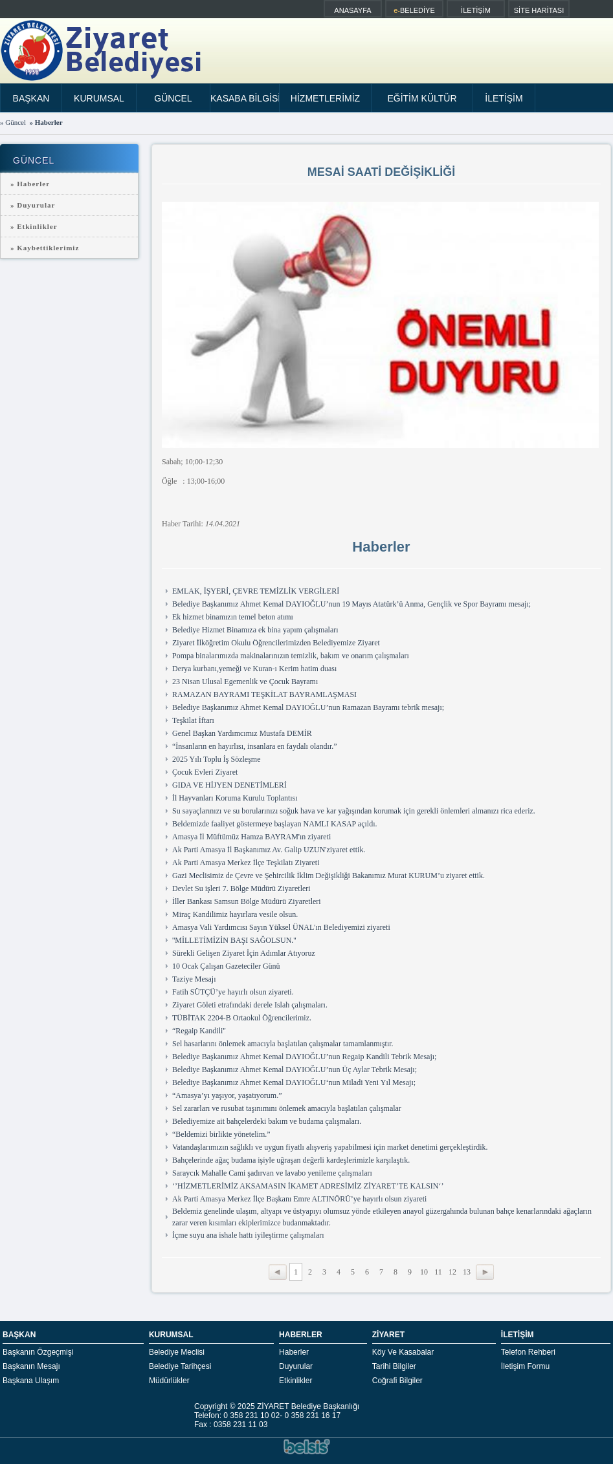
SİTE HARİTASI (539, 10)
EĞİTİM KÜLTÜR (421, 98)
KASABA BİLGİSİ (245, 98)
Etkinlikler (295, 1380)
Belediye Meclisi (177, 1352)
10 (424, 1271)
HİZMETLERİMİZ (325, 98)
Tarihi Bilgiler (394, 1366)
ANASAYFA (352, 10)
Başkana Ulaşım (31, 1380)
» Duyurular (32, 205)
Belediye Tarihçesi (180, 1366)
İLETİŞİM (476, 10)
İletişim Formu (525, 1366)
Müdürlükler (169, 1380)
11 (438, 1271)
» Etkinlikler (34, 226)
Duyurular (296, 1366)
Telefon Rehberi (528, 1352)
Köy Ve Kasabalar (403, 1352)
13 (467, 1271)
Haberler (294, 1352)
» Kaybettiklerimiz (44, 248)
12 (452, 1271)
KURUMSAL (99, 98)
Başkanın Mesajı (31, 1366)
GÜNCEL (173, 98)
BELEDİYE (414, 10)
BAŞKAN (31, 98)
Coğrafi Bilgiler (397, 1380)
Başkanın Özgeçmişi (38, 1352)
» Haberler (30, 184)
